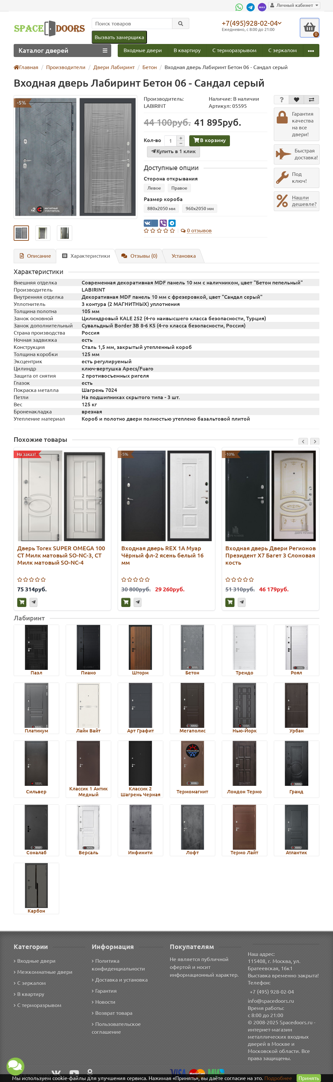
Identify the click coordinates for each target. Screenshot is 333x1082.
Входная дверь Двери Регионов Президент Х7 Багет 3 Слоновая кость (270, 555)
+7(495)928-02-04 (251, 23)
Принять (308, 1078)
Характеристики (83, 255)
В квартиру (187, 50)
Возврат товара (112, 1013)
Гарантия (104, 990)
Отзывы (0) (136, 255)
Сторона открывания (169, 178)
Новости (103, 1001)
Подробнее (278, 1078)
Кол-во (152, 140)
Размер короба (162, 199)
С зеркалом (283, 50)
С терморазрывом (234, 50)
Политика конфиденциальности (118, 964)
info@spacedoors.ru (271, 1000)
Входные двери (142, 50)
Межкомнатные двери (42, 971)
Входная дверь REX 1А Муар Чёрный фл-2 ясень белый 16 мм (162, 555)
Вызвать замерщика (119, 37)
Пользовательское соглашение (116, 1027)
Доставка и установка (120, 979)
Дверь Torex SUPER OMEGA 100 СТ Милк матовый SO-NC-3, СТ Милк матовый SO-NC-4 (61, 555)
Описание (34, 255)
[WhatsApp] (242, 7)
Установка (180, 255)
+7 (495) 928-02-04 (272, 991)
